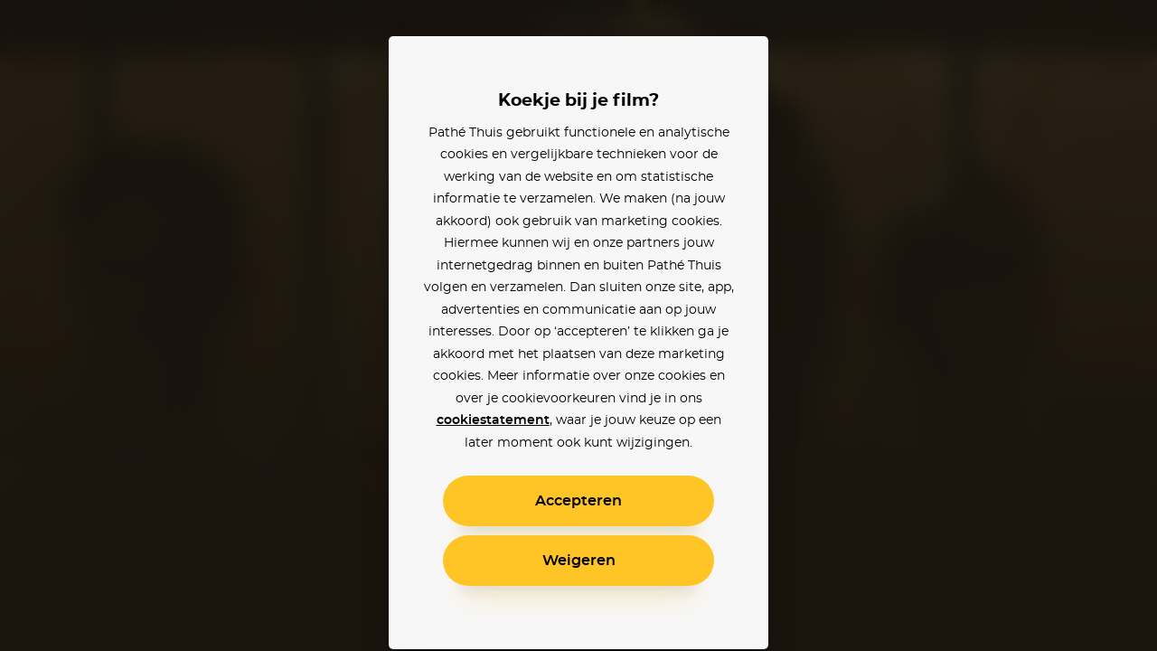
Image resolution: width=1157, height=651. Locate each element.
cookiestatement (493, 420)
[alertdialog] (578, 325)
